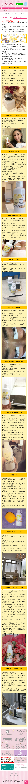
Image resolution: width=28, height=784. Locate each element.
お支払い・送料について (6, 779)
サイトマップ (20, 780)
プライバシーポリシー (16, 779)
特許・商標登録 (13, 780)
